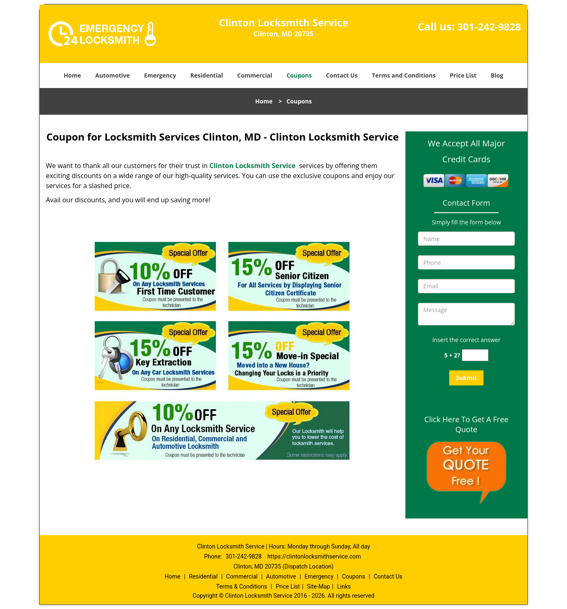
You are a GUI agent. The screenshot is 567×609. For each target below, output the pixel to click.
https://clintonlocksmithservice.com (314, 556)
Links (344, 586)
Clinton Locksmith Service (252, 165)
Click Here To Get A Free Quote (466, 424)
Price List (463, 75)
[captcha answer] (475, 355)
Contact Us (342, 75)
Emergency (160, 75)
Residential (206, 75)
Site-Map (318, 586)
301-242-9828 (489, 26)
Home (72, 75)
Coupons (298, 75)
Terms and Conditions (403, 75)
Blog (497, 75)
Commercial (254, 75)
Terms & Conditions (241, 586)
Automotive (112, 75)
